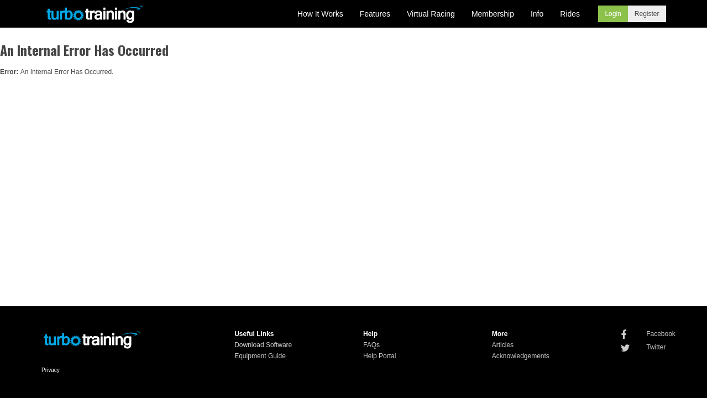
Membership (493, 13)
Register (647, 14)
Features (375, 13)
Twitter (656, 347)
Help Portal (379, 356)
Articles (503, 345)
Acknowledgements (520, 356)
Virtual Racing (431, 13)
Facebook (660, 334)
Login (613, 14)
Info (537, 13)
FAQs (371, 345)
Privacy (50, 370)
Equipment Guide (260, 356)
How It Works (320, 13)
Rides (570, 13)
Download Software (263, 345)
